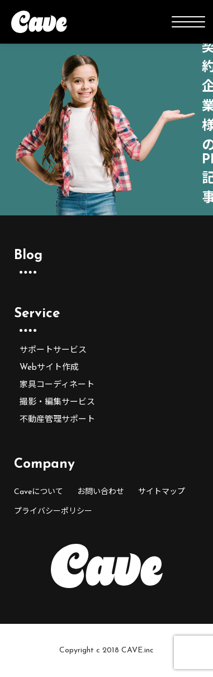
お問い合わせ (100, 492)
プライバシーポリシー (53, 511)
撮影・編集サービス (57, 402)
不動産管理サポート (57, 420)
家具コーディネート (57, 385)
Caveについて (38, 492)
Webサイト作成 (49, 368)
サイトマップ (161, 492)
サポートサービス (53, 350)
